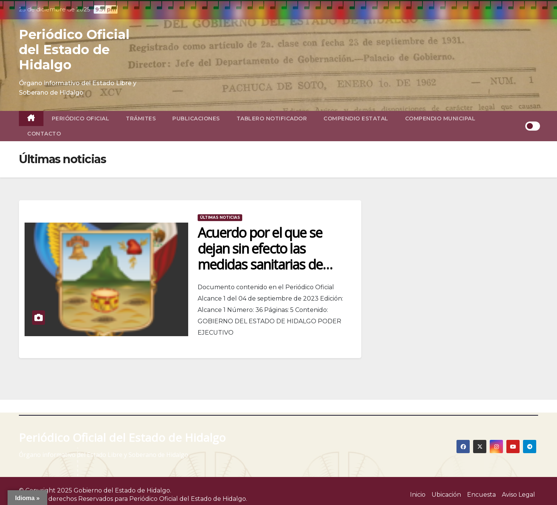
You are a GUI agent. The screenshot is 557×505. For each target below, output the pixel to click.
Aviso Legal (518, 494)
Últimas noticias (220, 217)
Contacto (44, 133)
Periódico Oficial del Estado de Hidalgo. (188, 498)
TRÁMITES (141, 118)
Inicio (417, 494)
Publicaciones (196, 118)
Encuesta (481, 494)
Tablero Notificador (272, 118)
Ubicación (446, 494)
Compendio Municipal (440, 118)
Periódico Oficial (81, 118)
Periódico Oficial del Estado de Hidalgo (74, 49)
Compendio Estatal (355, 118)
